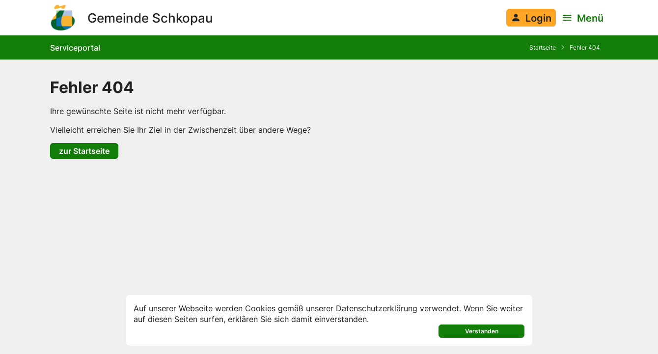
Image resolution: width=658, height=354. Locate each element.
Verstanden (481, 331)
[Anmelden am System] (531, 18)
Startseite (542, 47)
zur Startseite (84, 150)
